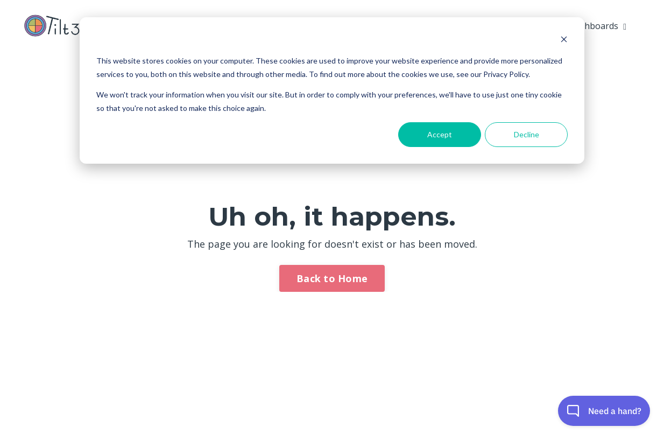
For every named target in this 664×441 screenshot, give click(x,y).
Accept (439, 134)
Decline (526, 134)
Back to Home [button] (332, 278)
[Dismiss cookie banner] (564, 40)
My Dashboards (590, 26)
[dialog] (332, 90)
